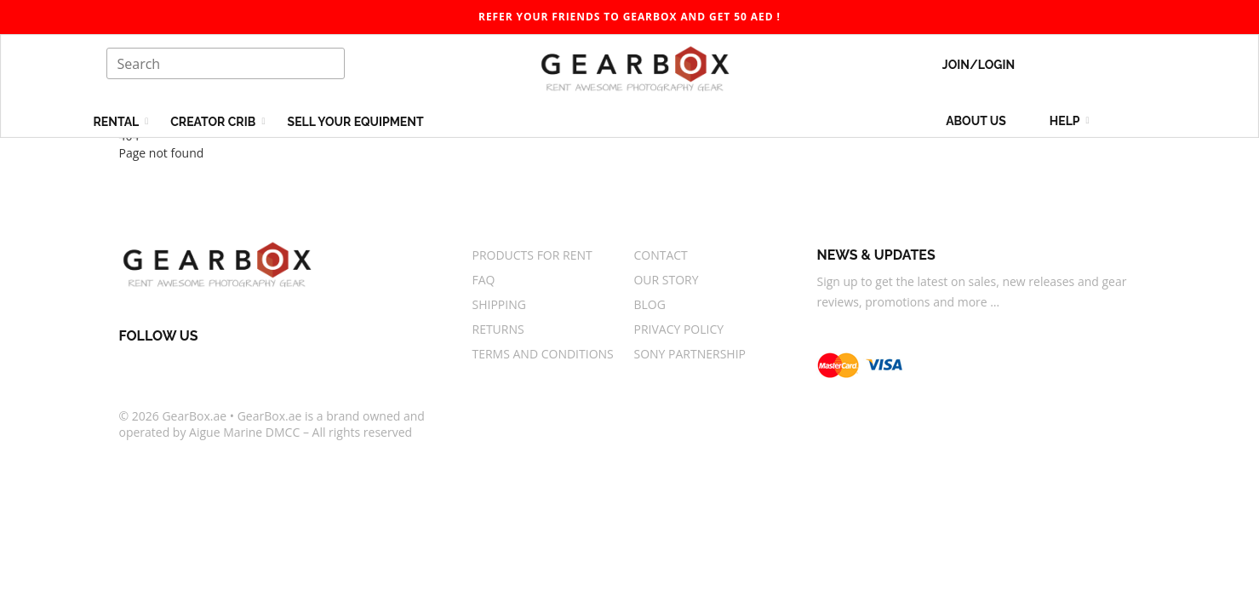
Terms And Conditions (542, 354)
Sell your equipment (356, 122)
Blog (649, 304)
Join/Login (978, 65)
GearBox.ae (194, 416)
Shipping (498, 304)
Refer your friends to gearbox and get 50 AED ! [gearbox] (629, 16)
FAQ (483, 280)
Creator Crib (214, 122)
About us (976, 121)
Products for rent (532, 255)
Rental (118, 122)
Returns (498, 329)
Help (1066, 121)
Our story (665, 280)
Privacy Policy (678, 329)
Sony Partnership (689, 354)
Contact (660, 255)
